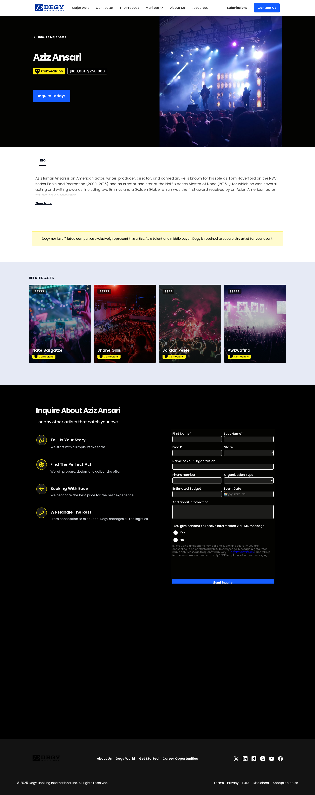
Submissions (237, 7)
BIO (43, 160)
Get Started (149, 758)
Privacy (233, 783)
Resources (200, 7)
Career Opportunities (180, 758)
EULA (246, 783)
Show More (43, 203)
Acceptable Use (285, 783)
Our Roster (104, 7)
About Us (177, 7)
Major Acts (80, 7)
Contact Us (267, 7)
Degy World (125, 758)
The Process (129, 7)
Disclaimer (261, 783)
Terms (219, 783)
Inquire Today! (51, 95)
